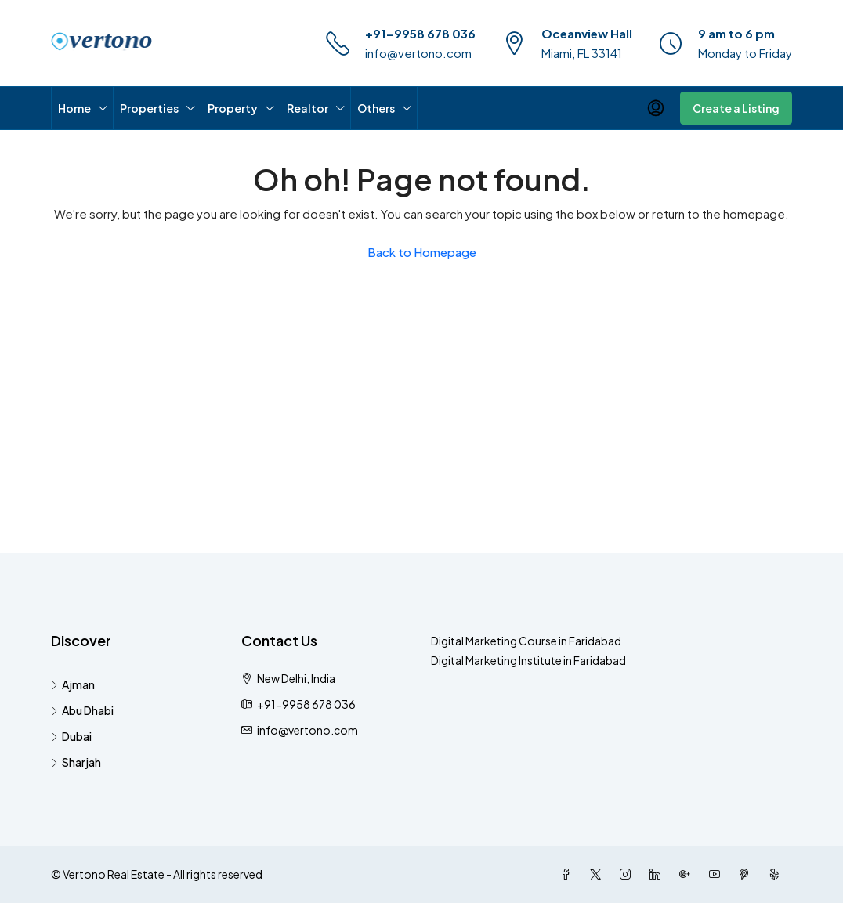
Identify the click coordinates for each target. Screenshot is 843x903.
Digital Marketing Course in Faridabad (526, 641)
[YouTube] (717, 874)
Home (74, 108)
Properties (149, 108)
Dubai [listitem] (71, 736)
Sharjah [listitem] (76, 762)
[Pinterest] (747, 874)
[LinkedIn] (658, 874)
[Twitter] (598, 874)
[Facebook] (568, 874)
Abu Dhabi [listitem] (82, 710)
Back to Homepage (421, 251)
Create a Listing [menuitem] (736, 108)
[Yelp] (777, 874)
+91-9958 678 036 (420, 33)
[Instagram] (628, 874)
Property (233, 108)
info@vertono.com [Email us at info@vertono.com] (307, 730)
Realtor (307, 108)
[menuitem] (655, 108)
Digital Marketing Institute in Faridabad (528, 660)
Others (376, 108)
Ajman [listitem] (73, 684)
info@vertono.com (418, 52)
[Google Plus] (687, 874)
